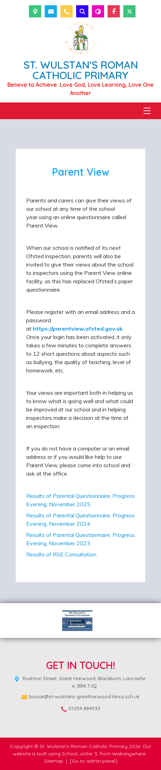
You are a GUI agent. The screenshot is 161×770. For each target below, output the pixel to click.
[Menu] (147, 110)
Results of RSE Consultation (61, 554)
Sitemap (53, 761)
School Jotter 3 (79, 753)
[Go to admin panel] (93, 761)
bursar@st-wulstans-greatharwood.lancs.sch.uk (84, 696)
